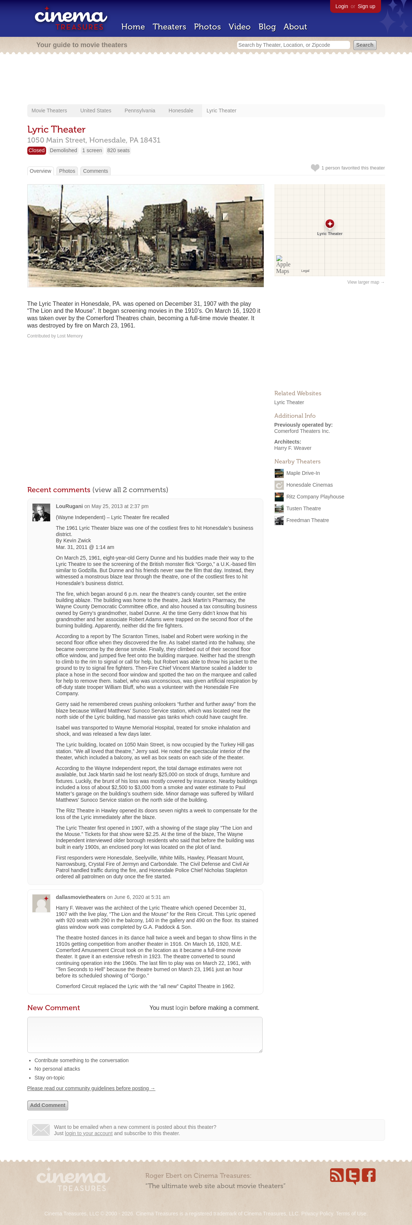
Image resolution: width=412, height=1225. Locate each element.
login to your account (88, 1141)
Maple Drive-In (303, 473)
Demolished (63, 150)
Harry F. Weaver (293, 448)
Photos (207, 27)
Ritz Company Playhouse (315, 497)
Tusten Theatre (303, 508)
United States (95, 110)
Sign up (366, 6)
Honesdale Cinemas (309, 485)
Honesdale (181, 110)
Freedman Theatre (307, 520)
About (295, 27)
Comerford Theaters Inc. (302, 431)
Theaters (169, 27)
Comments (95, 171)
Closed (37, 150)
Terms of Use (351, 1214)
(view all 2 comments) (130, 489)
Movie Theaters (49, 110)
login (182, 1008)
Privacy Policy (317, 1214)
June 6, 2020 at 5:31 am (142, 897)
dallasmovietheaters (81, 897)
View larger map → (366, 282)
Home (133, 27)
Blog (267, 27)
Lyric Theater (221, 110)
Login (342, 6)
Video (240, 27)
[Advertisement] (206, 80)
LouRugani (69, 506)
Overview (40, 171)
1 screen (92, 150)
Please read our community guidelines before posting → (91, 1096)
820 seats (118, 150)
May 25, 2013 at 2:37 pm (120, 506)
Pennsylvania (140, 110)
